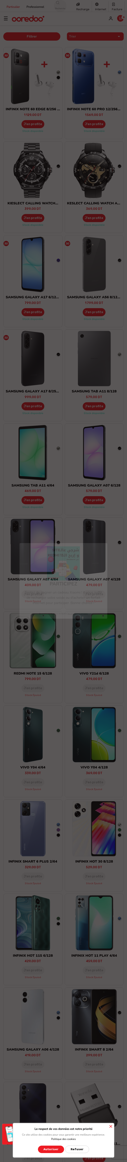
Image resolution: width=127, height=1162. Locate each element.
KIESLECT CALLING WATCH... (32, 203)
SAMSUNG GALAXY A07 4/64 (33, 579)
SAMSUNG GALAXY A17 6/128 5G (35, 297)
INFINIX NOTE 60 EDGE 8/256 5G (34, 109)
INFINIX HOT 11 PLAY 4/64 (94, 955)
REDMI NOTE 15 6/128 (33, 673)
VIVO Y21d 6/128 (94, 673)
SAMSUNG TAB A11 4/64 (32, 485)
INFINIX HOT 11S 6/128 (33, 955)
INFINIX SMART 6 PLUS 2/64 (33, 861)
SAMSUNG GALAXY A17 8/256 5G (35, 391)
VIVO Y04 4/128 (94, 767)
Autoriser (51, 1149)
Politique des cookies (63, 1139)
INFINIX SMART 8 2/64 (94, 1049)
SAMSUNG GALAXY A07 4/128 (94, 579)
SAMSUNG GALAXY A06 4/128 (33, 1049)
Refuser (77, 1149)
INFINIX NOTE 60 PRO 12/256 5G (95, 109)
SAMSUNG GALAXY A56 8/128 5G (96, 297)
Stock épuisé (33, 601)
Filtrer (32, 36)
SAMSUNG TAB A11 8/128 (94, 391)
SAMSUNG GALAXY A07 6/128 (94, 485)
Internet (100, 9)
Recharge (82, 9)
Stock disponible (32, 131)
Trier (95, 36)
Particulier (13, 7)
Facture (117, 9)
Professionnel (35, 7)
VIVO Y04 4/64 (32, 767)
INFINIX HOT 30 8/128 (94, 861)
